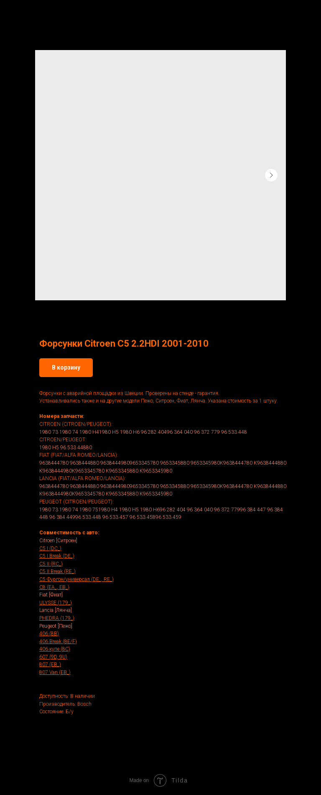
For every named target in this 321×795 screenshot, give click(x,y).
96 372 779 (207, 432)
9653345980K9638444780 (221, 463)
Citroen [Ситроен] (58, 540)
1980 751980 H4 (98, 510)
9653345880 (174, 463)
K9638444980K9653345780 (71, 471)
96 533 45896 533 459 (155, 517)
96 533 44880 (76, 447)
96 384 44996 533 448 (75, 517)
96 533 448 (234, 432)
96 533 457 (115, 517)
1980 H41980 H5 (99, 432)
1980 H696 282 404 (163, 510)
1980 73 (48, 432)
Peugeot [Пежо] (55, 626)
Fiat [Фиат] (51, 595)
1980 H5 (49, 447)
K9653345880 (122, 471)
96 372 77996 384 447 (240, 510)
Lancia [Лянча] (55, 610)
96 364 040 (200, 510)
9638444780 (54, 463)
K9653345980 (156, 471)
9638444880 (84, 463)
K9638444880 (270, 463)
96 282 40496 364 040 (167, 432)
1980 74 (68, 432)
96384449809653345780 (129, 463)
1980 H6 (130, 432)
